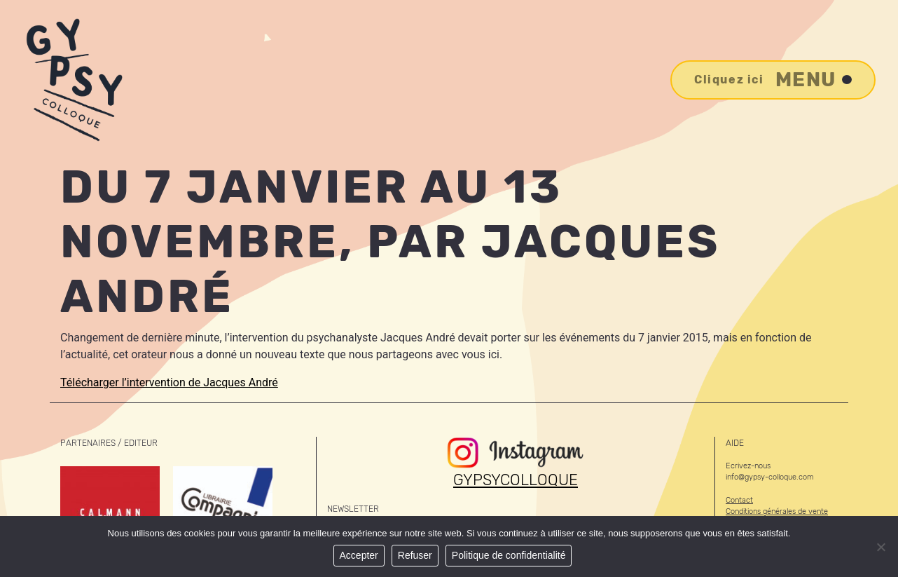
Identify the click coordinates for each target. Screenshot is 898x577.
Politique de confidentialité (509, 555)
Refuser (415, 555)
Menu (773, 79)
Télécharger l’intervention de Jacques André (169, 382)
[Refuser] (880, 547)
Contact (739, 500)
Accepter (359, 555)
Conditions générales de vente (777, 511)
